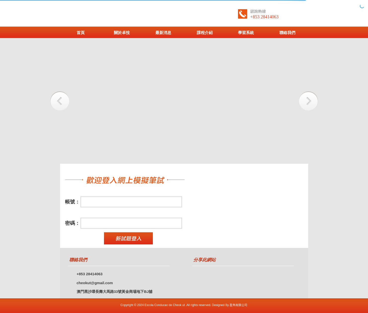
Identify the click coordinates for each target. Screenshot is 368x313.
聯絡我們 (287, 33)
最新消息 (163, 33)
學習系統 (246, 33)
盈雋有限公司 (238, 305)
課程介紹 (205, 33)
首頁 (81, 33)
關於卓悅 (122, 33)
